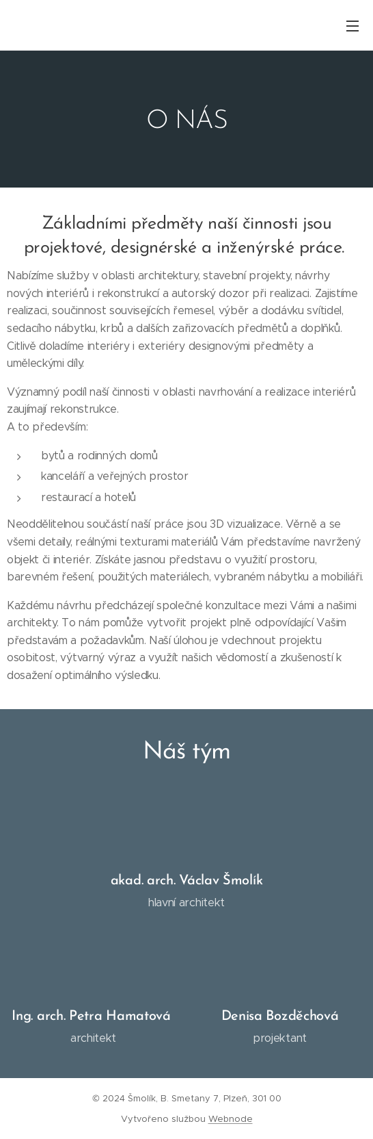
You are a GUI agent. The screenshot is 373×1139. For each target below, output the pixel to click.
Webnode (230, 1119)
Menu (352, 26)
